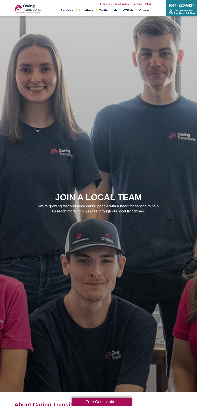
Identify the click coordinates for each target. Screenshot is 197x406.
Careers (137, 4)
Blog (148, 4)
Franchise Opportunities (114, 4)
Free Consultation (102, 401)
